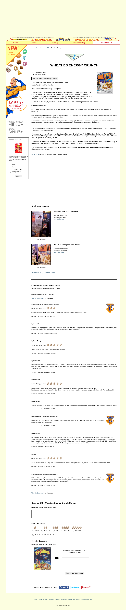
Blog (91, 600)
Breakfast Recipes (53, 600)
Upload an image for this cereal (43, 273)
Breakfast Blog (79, 43)
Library (55, 43)
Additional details (59, 219)
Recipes (35, 43)
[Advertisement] (63, 19)
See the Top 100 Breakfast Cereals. (42, 85)
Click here (35, 155)
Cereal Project (106, 43)
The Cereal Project (66, 600)
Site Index (76, 600)
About (40, 600)
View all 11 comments (37, 298)
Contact (45, 600)
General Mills (45, 48)
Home (15, 43)
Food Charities (84, 600)
